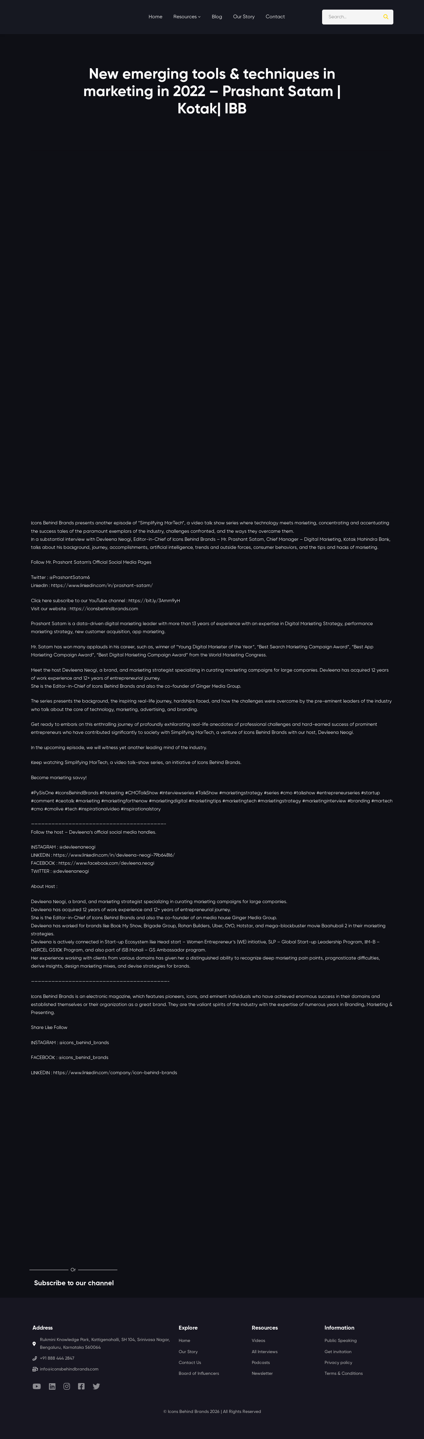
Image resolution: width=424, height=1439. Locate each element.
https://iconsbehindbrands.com (104, 609)
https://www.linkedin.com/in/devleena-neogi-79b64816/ (114, 855)
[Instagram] (66, 1386)
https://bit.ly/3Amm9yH (154, 600)
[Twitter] (96, 1386)
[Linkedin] (52, 1386)
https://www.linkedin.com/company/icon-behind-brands (115, 1072)
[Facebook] (81, 1386)
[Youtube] (36, 1386)
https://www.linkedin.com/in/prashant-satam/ (102, 585)
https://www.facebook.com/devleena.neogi (106, 863)
